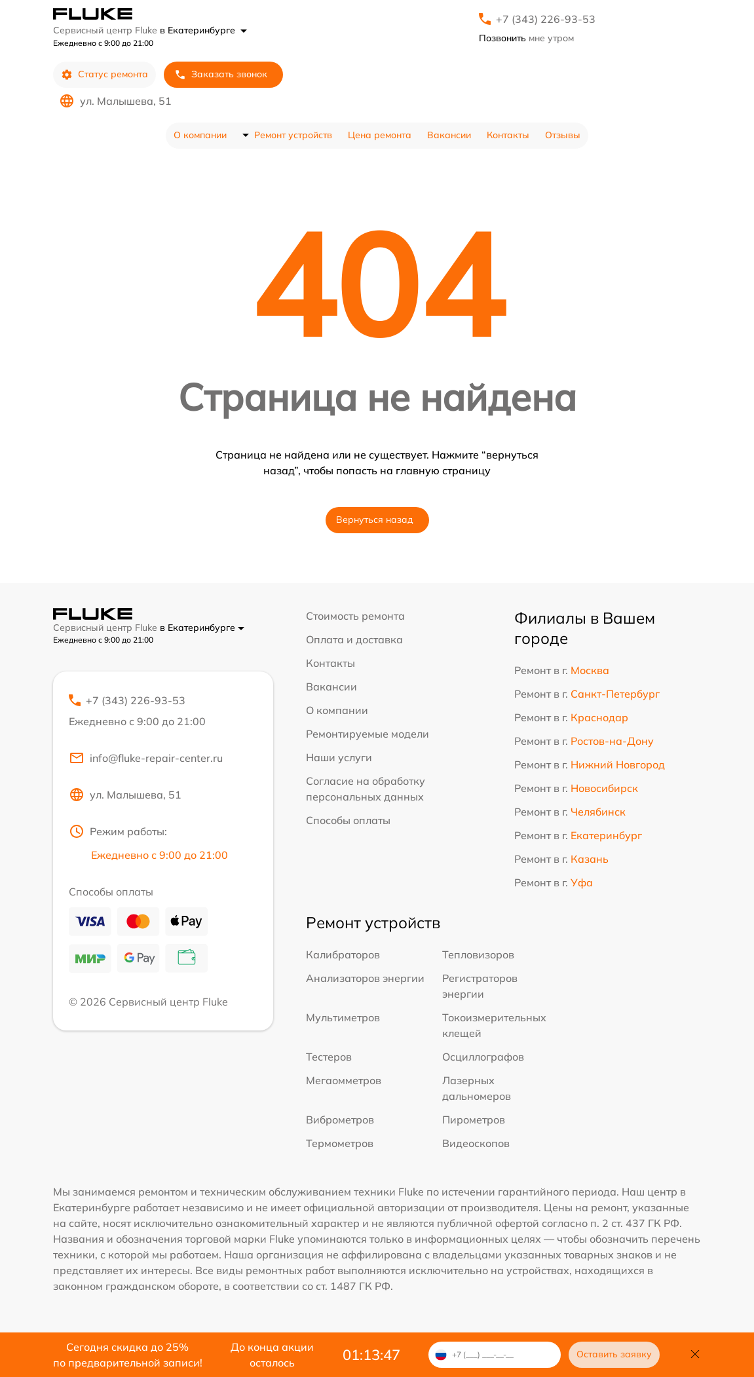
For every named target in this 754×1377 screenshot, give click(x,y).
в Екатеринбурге (203, 30)
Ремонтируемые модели (367, 733)
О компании (200, 135)
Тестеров (329, 1056)
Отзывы (562, 135)
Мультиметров (343, 1017)
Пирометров (473, 1119)
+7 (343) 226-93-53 (545, 19)
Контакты (508, 135)
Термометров (339, 1143)
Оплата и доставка (354, 639)
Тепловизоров (478, 954)
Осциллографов (483, 1056)
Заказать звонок (220, 74)
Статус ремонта (104, 74)
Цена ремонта (379, 135)
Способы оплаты (348, 820)
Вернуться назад (374, 519)
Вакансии (449, 135)
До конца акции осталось (272, 1354)
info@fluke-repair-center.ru (146, 758)
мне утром (526, 38)
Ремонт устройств (293, 135)
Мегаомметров (343, 1080)
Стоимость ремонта (355, 615)
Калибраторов (343, 954)
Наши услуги (339, 757)
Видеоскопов (476, 1143)
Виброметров (340, 1119)
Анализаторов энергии (365, 978)
